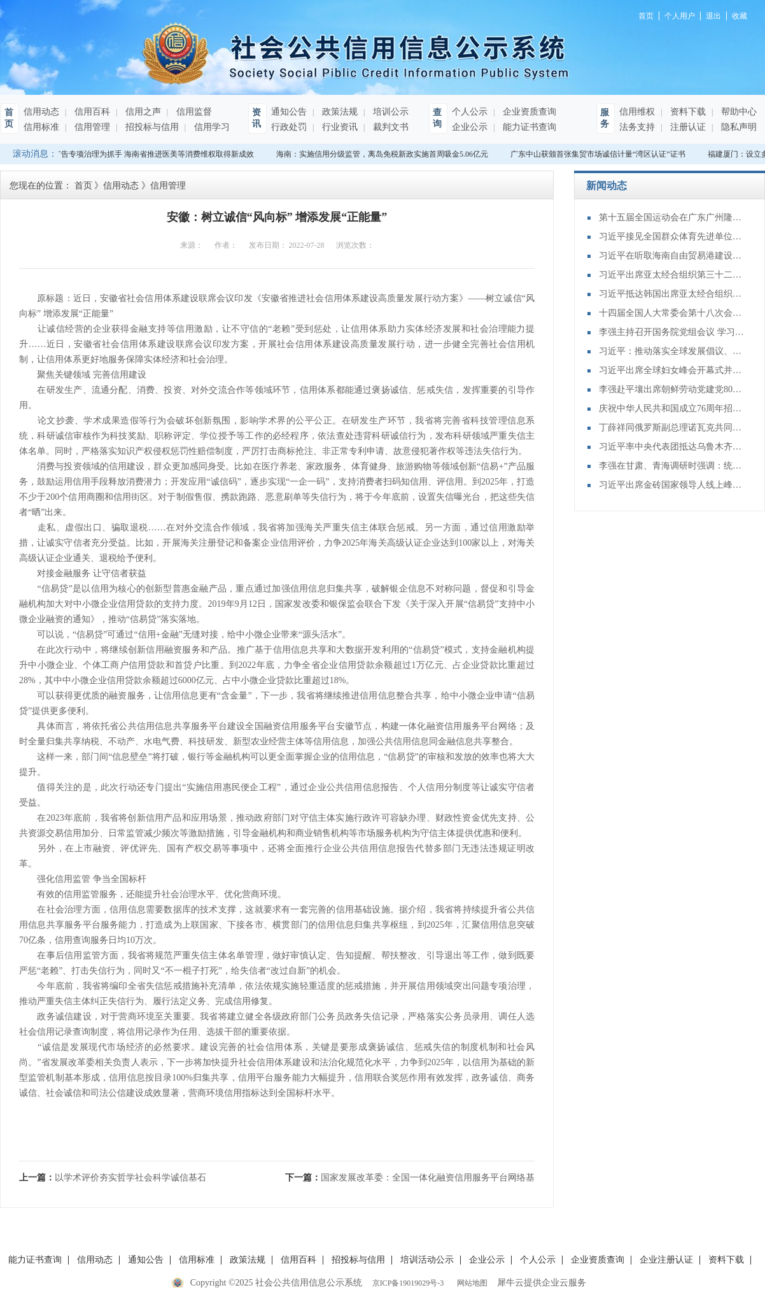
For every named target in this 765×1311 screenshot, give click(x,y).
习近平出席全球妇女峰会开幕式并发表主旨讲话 (672, 370)
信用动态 (41, 112)
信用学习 (211, 127)
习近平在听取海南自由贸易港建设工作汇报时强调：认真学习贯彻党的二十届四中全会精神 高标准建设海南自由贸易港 (672, 255)
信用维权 (637, 112)
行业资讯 (338, 127)
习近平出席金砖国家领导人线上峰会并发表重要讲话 (672, 485)
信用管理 (91, 127)
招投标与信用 (151, 127)
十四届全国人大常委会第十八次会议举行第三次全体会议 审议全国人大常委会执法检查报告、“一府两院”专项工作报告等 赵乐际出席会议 (672, 313)
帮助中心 (738, 112)
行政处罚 (289, 127)
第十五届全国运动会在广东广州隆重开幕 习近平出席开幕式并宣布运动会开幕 (672, 217)
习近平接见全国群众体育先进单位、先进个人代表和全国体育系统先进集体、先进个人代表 (672, 236)
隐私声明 (738, 127)
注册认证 (687, 127)
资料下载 (687, 112)
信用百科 (91, 112)
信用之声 (142, 112)
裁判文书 (389, 127)
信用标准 (41, 127)
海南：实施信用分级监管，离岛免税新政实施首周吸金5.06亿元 (384, 154)
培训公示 (389, 112)
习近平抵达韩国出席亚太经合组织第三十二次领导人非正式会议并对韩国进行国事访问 (672, 294)
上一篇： (112, 1177)
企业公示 (470, 127)
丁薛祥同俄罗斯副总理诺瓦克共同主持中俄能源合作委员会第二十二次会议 (672, 427)
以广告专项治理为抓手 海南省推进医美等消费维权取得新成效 (152, 154)
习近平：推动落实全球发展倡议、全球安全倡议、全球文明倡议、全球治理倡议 (672, 351)
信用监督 (193, 112)
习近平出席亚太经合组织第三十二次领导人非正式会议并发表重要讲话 (672, 275)
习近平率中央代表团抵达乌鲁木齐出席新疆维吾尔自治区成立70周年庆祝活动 (672, 446)
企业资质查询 (528, 112)
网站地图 (470, 1283)
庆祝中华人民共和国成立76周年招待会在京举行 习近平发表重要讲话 (672, 408)
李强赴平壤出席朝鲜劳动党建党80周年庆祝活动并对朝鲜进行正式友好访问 (672, 389)
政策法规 (338, 112)
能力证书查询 (528, 127)
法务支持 (637, 127)
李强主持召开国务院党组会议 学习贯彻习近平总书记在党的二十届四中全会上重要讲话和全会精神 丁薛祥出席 (672, 332)
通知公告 (289, 112)
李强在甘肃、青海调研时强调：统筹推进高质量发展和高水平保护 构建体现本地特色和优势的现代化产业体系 (672, 466)
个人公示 (470, 112)
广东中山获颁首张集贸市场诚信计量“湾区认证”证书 (599, 154)
